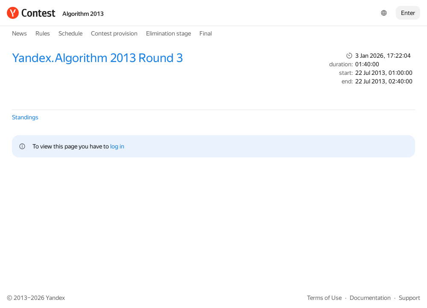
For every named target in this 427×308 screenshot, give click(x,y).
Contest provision (114, 33)
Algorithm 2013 (83, 13)
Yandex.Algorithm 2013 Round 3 (97, 58)
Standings (25, 117)
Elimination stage (168, 33)
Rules (42, 33)
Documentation (370, 297)
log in (117, 146)
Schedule (70, 33)
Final (205, 33)
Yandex (55, 297)
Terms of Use (324, 297)
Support (409, 297)
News (19, 33)
